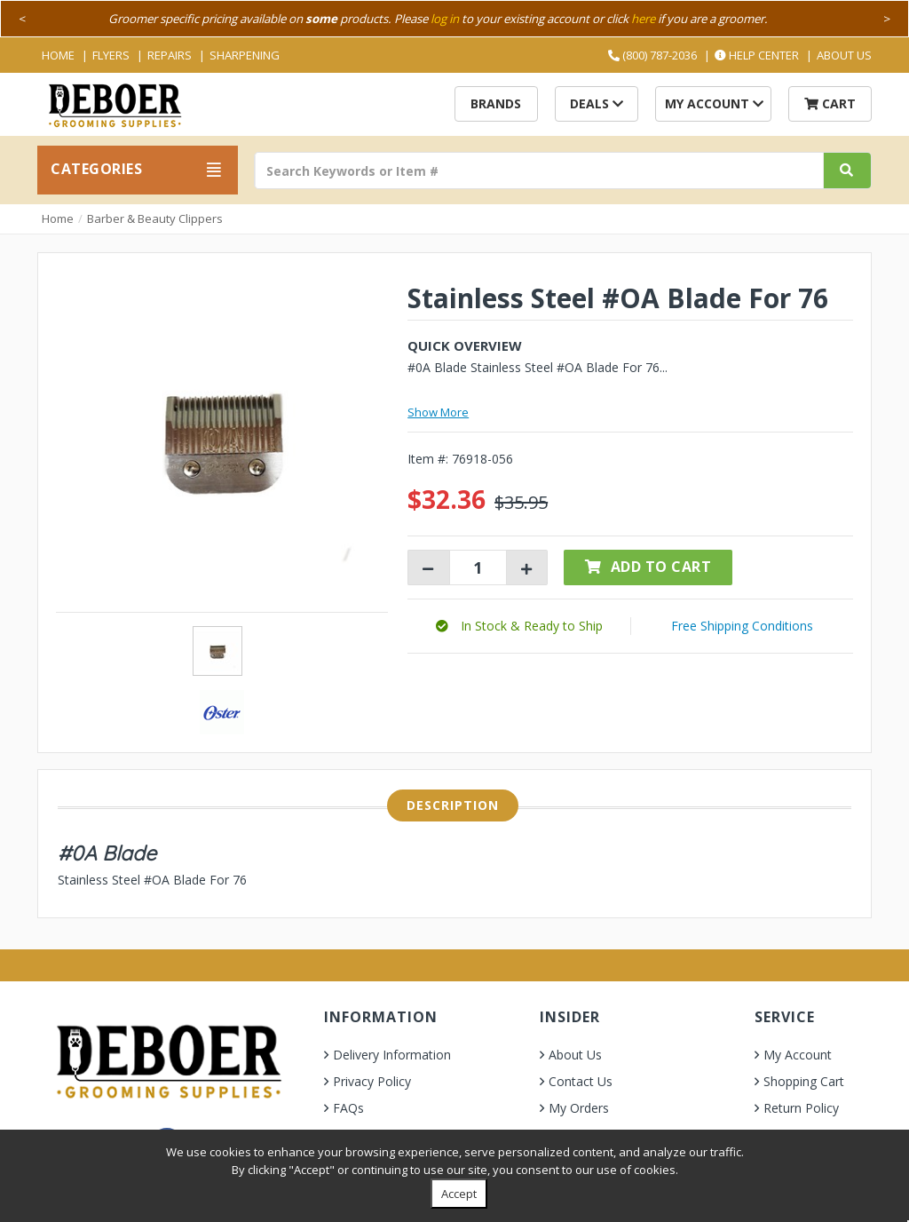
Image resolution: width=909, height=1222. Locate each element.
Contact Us (581, 1081)
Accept (459, 1194)
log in (445, 19)
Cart (830, 103)
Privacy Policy (372, 1081)
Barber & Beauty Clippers (155, 218)
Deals (596, 103)
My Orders (579, 1107)
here (643, 19)
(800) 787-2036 (652, 55)
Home (58, 55)
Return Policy (801, 1107)
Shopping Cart (803, 1081)
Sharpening (244, 55)
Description (453, 805)
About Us (844, 55)
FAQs (348, 1107)
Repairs (169, 55)
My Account (714, 103)
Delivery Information (392, 1054)
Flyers (111, 55)
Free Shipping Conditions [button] (742, 625)
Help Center (757, 55)
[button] (519, 625)
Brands (495, 103)
